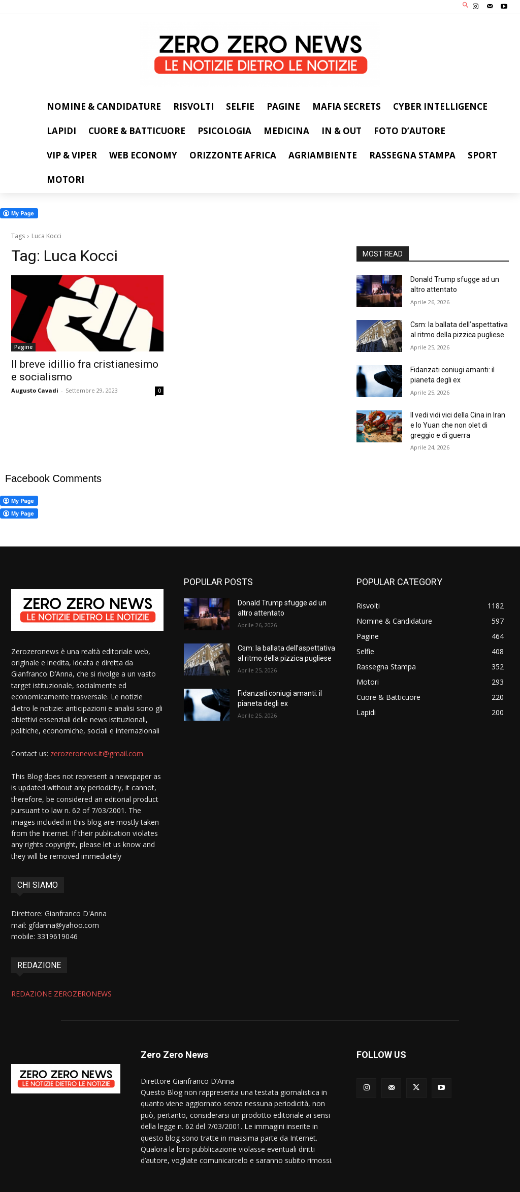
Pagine (23, 346)
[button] (466, 6)
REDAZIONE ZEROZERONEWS (61, 993)
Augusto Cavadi (34, 390)
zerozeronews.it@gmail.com (96, 753)
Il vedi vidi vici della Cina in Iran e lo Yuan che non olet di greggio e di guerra (457, 425)
